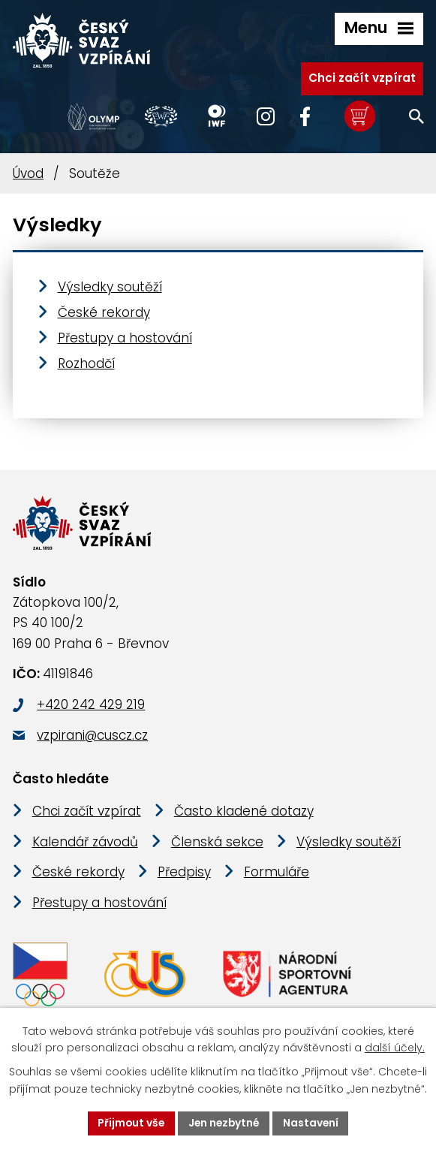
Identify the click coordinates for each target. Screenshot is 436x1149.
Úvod (28, 173)
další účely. (395, 1047)
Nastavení (313, 1122)
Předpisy (184, 874)
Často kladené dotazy (244, 813)
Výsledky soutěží (110, 287)
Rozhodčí (86, 363)
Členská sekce (217, 843)
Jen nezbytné (224, 1122)
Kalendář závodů (85, 843)
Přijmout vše (129, 1122)
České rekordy (104, 312)
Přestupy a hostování (125, 338)
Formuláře (276, 874)
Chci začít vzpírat (362, 77)
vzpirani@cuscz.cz (92, 737)
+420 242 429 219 (91, 706)
